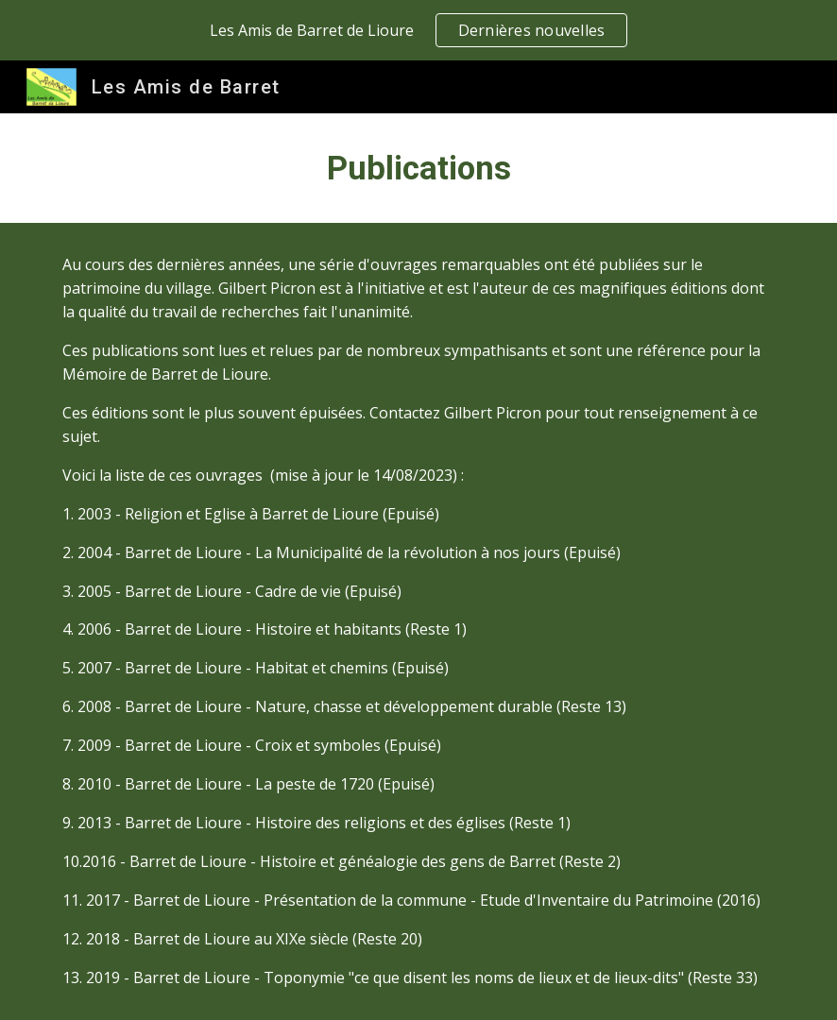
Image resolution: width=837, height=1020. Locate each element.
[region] (418, 30)
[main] (418, 168)
